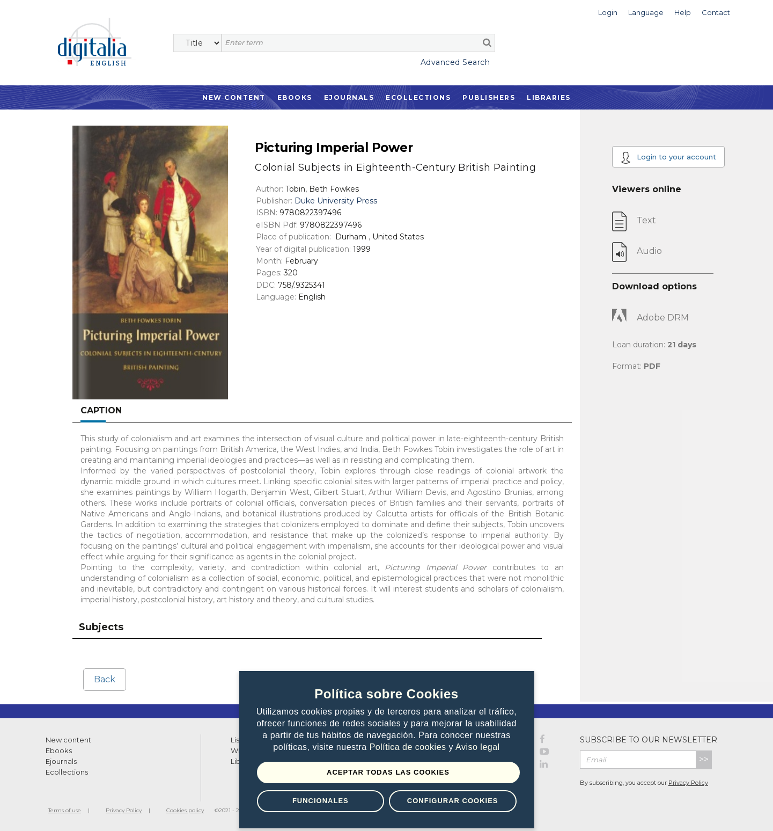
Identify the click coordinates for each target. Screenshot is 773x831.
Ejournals (349, 97)
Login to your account (668, 157)
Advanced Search (455, 62)
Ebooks (294, 97)
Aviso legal (477, 747)
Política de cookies (409, 747)
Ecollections (418, 97)
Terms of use (64, 810)
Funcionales (320, 801)
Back (104, 679)
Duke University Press (336, 201)
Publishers (488, 97)
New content (68, 739)
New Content (234, 97)
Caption (101, 410)
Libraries (549, 97)
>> (704, 759)
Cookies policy (185, 810)
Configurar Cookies (452, 801)
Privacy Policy (688, 782)
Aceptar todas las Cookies (388, 772)
